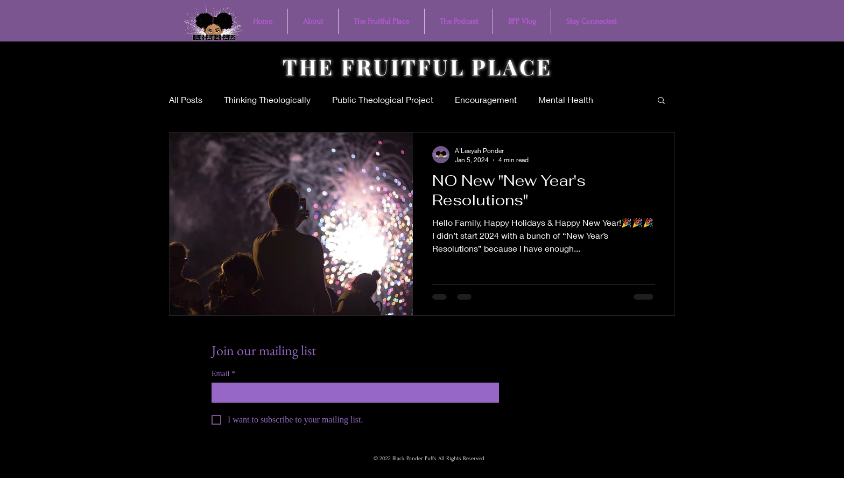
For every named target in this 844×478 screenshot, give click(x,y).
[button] (661, 101)
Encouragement (486, 99)
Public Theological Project (382, 99)
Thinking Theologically (267, 99)
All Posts (185, 99)
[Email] (352, 392)
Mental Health (565, 99)
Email (223, 373)
